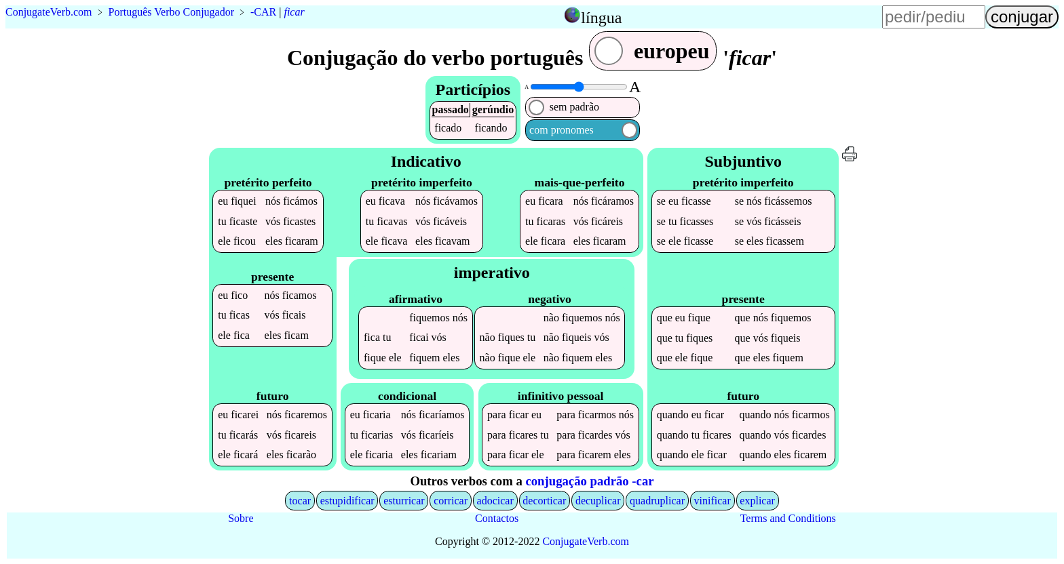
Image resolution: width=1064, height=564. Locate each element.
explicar (757, 500)
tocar (300, 500)
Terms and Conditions (788, 518)
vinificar (712, 500)
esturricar (403, 500)
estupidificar (347, 500)
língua (601, 17)
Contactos (496, 518)
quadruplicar (657, 500)
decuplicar (598, 500)
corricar (451, 500)
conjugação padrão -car (589, 481)
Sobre (240, 518)
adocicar (495, 500)
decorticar (544, 500)
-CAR (263, 12)
